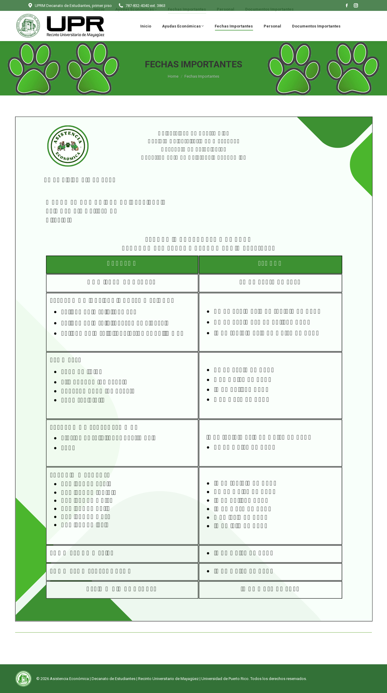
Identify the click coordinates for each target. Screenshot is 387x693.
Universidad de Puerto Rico (225, 678)
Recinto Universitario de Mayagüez (168, 678)
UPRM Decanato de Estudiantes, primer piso (69, 5)
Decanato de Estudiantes (113, 678)
